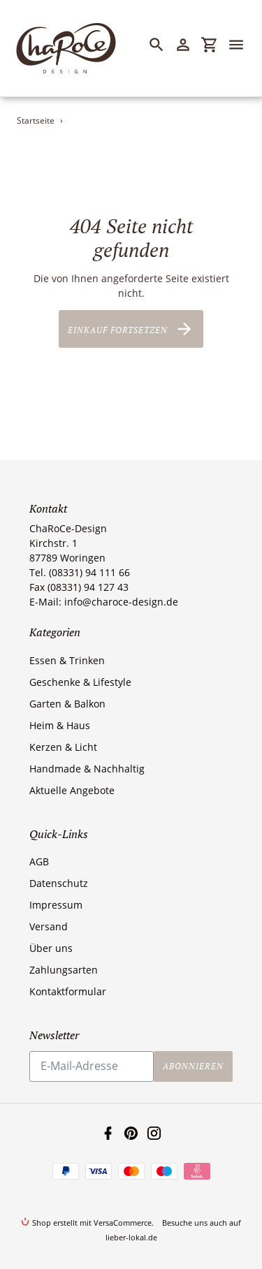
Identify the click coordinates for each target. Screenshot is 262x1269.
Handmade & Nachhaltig (87, 768)
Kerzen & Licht (63, 747)
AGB (39, 861)
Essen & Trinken (67, 660)
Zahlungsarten (63, 969)
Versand (48, 926)
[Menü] (242, 44)
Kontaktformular (67, 991)
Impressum (55, 904)
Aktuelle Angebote (72, 790)
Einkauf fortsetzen (131, 329)
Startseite (35, 120)
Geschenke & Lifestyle (80, 682)
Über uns (51, 948)
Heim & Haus (59, 725)
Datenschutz (58, 883)
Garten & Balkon (67, 703)
